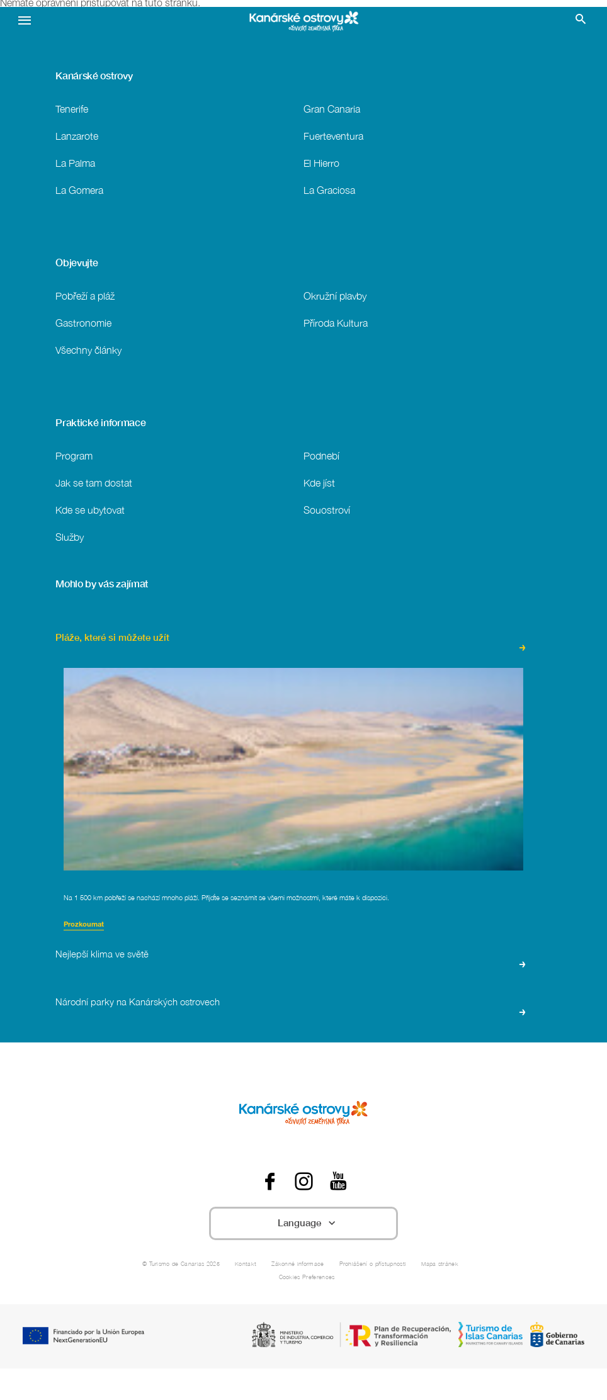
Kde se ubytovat (90, 510)
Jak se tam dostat (93, 482)
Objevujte (76, 262)
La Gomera (79, 190)
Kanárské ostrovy (93, 75)
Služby (69, 537)
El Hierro (321, 163)
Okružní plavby (335, 296)
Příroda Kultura (336, 323)
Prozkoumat (84, 925)
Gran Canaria (332, 109)
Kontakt (245, 1263)
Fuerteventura (333, 136)
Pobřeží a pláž (85, 296)
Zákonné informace (297, 1263)
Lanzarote (76, 136)
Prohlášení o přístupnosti (373, 1263)
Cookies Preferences (307, 1276)
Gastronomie (83, 323)
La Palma (75, 163)
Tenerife (71, 109)
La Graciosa (329, 190)
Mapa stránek (439, 1263)
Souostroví (327, 510)
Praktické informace (100, 422)
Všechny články (88, 350)
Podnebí (321, 455)
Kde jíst (319, 482)
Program (74, 455)
